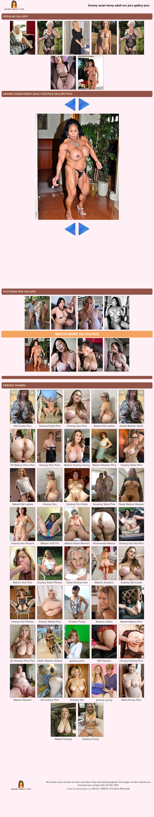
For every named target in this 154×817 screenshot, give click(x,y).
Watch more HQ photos (77, 357)
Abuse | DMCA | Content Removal (111, 811)
